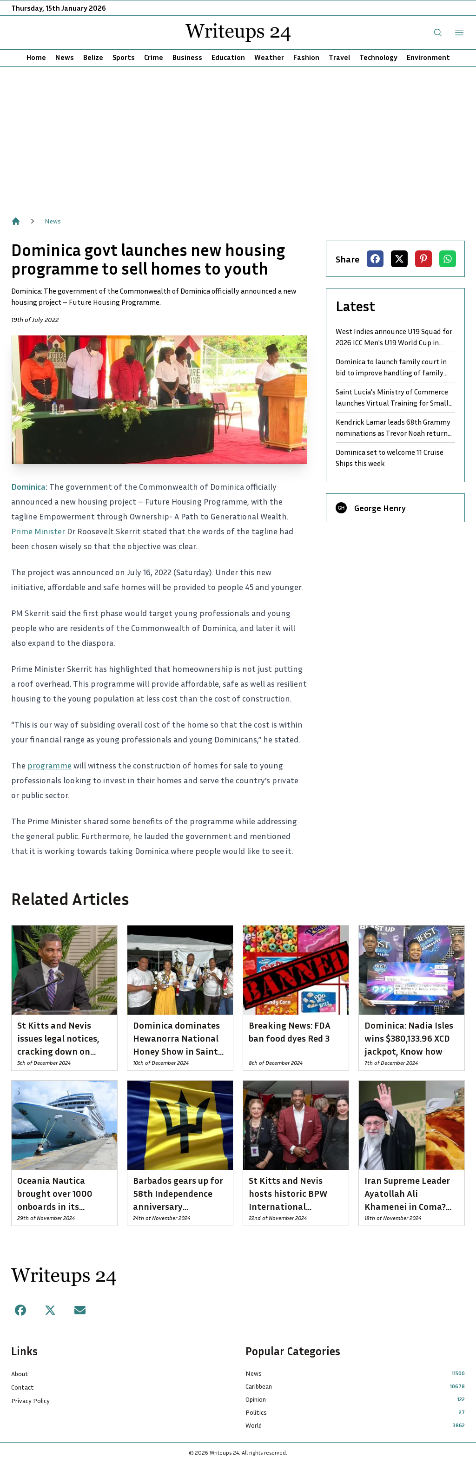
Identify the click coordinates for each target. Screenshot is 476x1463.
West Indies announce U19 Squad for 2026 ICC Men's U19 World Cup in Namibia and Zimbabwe (394, 337)
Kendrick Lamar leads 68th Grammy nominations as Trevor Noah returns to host (393, 428)
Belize (93, 57)
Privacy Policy (30, 1400)
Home (36, 57)
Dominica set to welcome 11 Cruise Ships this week (389, 457)
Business (187, 57)
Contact (22, 1387)
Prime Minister (38, 531)
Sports (123, 57)
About (19, 1374)
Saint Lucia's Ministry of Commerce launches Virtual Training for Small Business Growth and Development (392, 397)
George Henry (380, 508)
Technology (378, 57)
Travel (339, 57)
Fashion (306, 57)
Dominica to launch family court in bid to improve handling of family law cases (391, 367)
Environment (428, 57)
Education (228, 57)
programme (49, 765)
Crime (153, 57)
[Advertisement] (238, 137)
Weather (269, 57)
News (64, 57)
